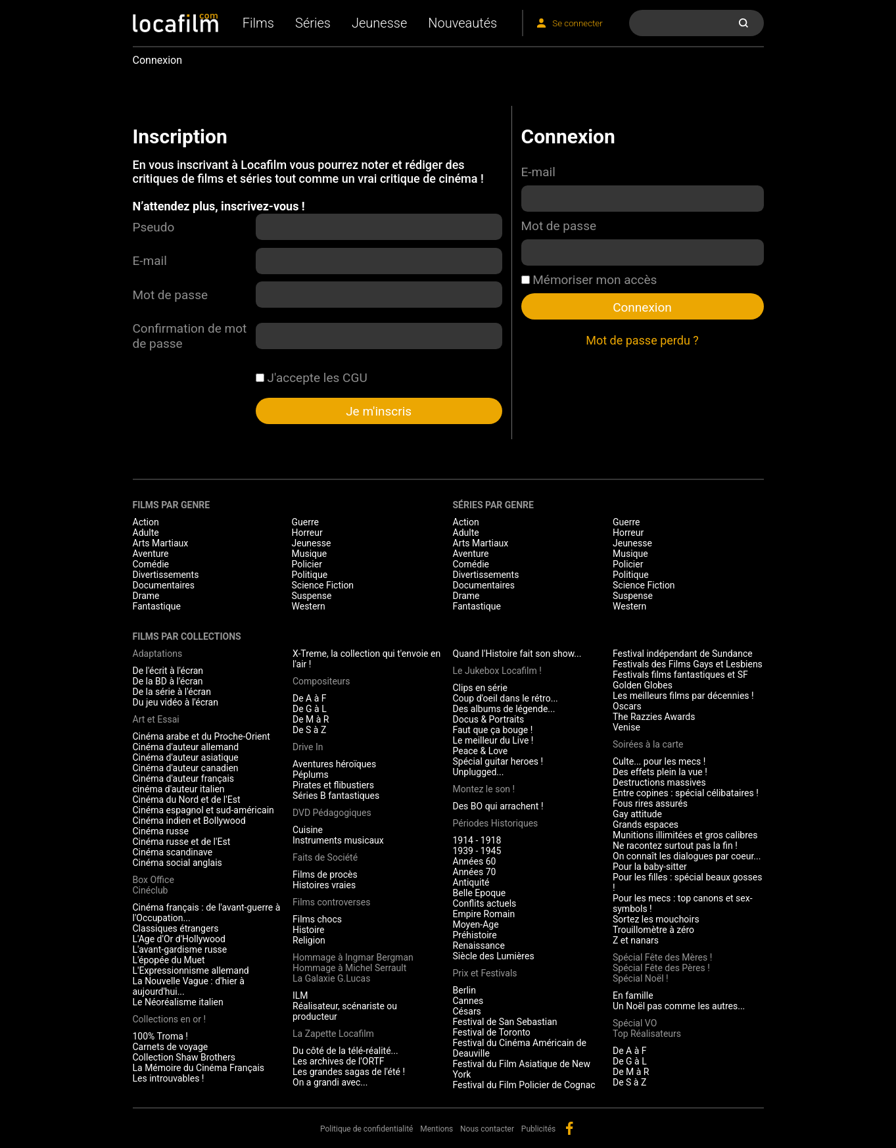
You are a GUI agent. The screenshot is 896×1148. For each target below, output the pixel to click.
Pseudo (154, 227)
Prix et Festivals (485, 973)
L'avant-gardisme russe (180, 949)
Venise (626, 727)
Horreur (307, 532)
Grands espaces (645, 824)
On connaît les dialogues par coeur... (687, 856)
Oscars (627, 706)
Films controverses (331, 902)
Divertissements (166, 574)
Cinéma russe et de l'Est (182, 841)
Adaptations (158, 653)
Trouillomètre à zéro (653, 929)
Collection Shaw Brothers (184, 1057)
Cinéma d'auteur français (184, 778)
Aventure (151, 553)
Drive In (308, 747)
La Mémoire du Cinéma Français (199, 1068)
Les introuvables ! (168, 1078)
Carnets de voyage (170, 1046)
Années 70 (474, 872)
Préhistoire (475, 935)
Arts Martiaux (161, 543)
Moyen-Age (476, 924)
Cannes (468, 1000)
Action (146, 522)
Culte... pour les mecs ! (659, 761)
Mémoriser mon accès (589, 279)
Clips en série (480, 687)
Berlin (464, 990)
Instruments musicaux (338, 840)
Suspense (312, 595)
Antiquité (471, 882)
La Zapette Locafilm (333, 1033)
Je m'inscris (379, 411)
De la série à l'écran (172, 691)
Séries (313, 23)
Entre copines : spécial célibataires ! (686, 793)
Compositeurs (321, 681)
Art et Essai (156, 719)
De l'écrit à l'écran (168, 670)
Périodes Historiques (495, 823)
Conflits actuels (485, 903)
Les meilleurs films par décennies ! (683, 695)
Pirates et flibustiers (333, 785)
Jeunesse (379, 23)
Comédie (151, 564)
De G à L (310, 709)
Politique (310, 574)
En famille (633, 995)
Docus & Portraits (489, 719)
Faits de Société (325, 857)
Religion (309, 940)
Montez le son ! (484, 789)
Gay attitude (637, 814)
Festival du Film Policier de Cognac (524, 1085)
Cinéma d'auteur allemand (186, 747)
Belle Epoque (479, 893)
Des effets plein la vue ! (660, 772)
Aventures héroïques (334, 764)
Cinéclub (150, 890)
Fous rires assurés (650, 803)
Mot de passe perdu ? (642, 340)
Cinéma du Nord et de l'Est (187, 799)
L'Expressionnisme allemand (191, 970)
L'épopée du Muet (169, 960)
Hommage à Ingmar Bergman (353, 957)
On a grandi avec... (330, 1082)
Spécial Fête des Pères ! (661, 968)
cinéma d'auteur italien (179, 789)
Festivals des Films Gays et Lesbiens (688, 664)
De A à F (310, 698)
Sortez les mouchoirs (656, 919)
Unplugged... (478, 772)
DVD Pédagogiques (332, 812)
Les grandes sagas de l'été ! (349, 1071)
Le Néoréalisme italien (178, 1002)
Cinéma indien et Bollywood (189, 820)
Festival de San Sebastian (505, 1021)
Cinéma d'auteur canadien (186, 768)
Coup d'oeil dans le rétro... (505, 698)
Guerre (305, 522)
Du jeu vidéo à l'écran (175, 702)
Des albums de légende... (504, 709)
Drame (146, 595)
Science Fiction (323, 585)
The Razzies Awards (654, 716)
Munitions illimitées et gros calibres (685, 835)
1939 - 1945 (477, 851)
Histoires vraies (324, 885)
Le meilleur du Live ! (493, 740)
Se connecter (577, 23)
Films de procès (325, 874)
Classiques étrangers (176, 928)
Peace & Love (480, 751)
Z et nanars (636, 940)
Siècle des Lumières (493, 956)
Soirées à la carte (648, 744)
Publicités (538, 1129)
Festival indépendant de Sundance (683, 653)
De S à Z (309, 730)
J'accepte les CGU (311, 377)
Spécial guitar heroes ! (498, 761)
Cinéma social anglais (177, 862)
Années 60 (474, 861)
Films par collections (187, 636)
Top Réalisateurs (647, 1033)
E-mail (150, 260)
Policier (307, 564)
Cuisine (308, 830)
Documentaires (164, 585)
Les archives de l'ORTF (339, 1061)
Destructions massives (659, 782)
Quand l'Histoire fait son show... (517, 653)
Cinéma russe (161, 831)
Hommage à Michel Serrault (349, 968)
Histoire (309, 929)
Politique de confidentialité (366, 1129)
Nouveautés (462, 23)
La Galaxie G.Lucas (331, 978)
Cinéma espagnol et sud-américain (203, 810)
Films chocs (317, 919)
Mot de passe (170, 294)
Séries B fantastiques (336, 795)
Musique (309, 553)
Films (258, 23)
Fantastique (157, 606)
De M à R (311, 719)
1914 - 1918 (477, 840)
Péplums (311, 774)
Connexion (642, 307)
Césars (467, 1011)
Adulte (146, 532)
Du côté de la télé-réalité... (345, 1050)
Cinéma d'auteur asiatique (186, 757)
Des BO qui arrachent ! (498, 806)
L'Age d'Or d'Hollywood (179, 939)
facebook (569, 1128)
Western (308, 606)
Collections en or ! (169, 1019)
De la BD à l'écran (168, 681)
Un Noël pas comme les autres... (679, 1006)
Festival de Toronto (492, 1032)
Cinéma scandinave (173, 852)
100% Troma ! (160, 1036)
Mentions (436, 1129)
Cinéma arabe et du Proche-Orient (201, 736)
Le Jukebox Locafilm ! (497, 670)
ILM (300, 995)
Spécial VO (635, 1023)
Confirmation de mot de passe (190, 336)
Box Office (153, 879)
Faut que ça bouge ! (493, 730)
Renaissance (479, 945)
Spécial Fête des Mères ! (662, 957)
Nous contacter (487, 1129)
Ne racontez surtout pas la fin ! (675, 845)
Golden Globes (642, 685)
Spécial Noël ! (641, 978)
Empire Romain (484, 914)
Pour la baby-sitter (650, 866)
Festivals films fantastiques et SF (680, 674)
